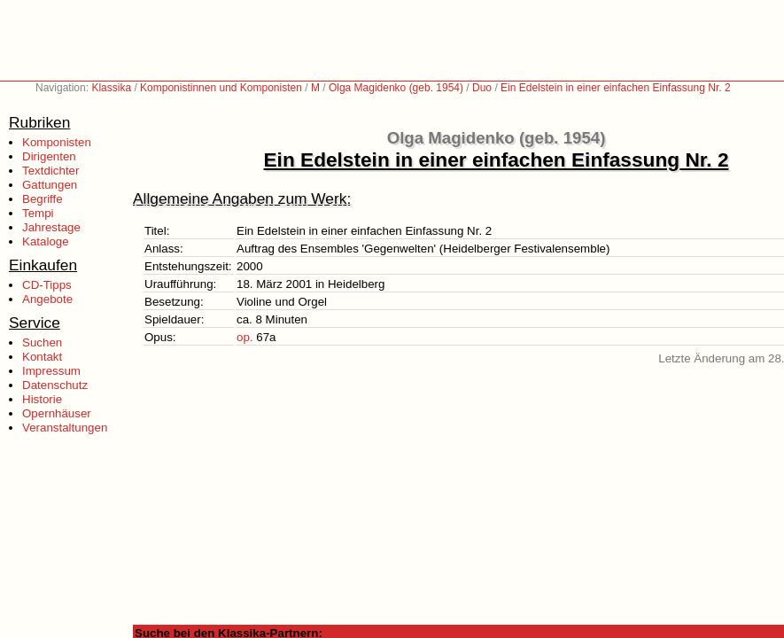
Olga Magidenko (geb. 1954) (396, 88)
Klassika (111, 88)
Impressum (51, 370)
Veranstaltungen (64, 427)
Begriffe (42, 199)
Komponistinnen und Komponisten (221, 88)
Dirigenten (49, 156)
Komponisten (56, 142)
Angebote (47, 299)
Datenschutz (55, 385)
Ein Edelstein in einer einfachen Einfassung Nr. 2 (616, 88)
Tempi (38, 213)
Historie (42, 399)
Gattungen (49, 184)
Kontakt (42, 356)
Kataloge (45, 241)
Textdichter (50, 170)
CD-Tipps (47, 285)
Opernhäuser (56, 413)
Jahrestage (51, 227)
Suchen (42, 342)
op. (245, 337)
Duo (482, 88)
